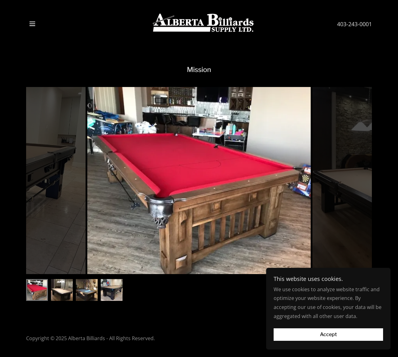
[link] (199, 23)
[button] (32, 23)
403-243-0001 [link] (354, 24)
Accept (328, 335)
